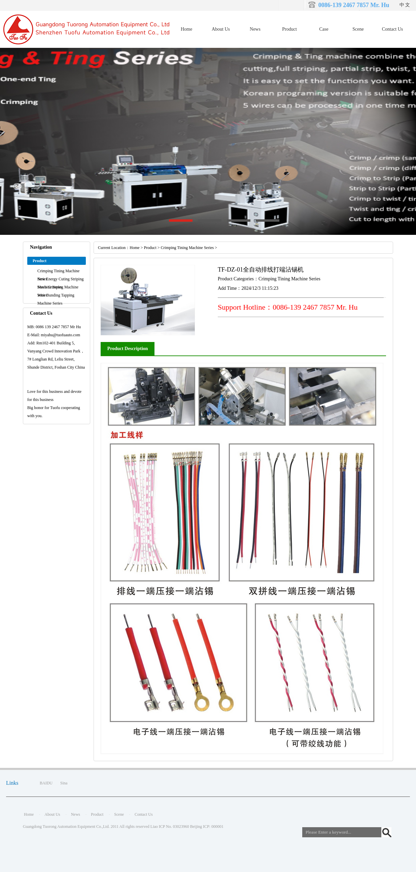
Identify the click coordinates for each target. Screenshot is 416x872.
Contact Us (392, 29)
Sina (63, 783)
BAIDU (46, 783)
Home (186, 29)
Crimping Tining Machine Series (187, 247)
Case (323, 29)
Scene (357, 29)
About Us (221, 29)
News (255, 29)
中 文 (405, 4)
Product (289, 29)
